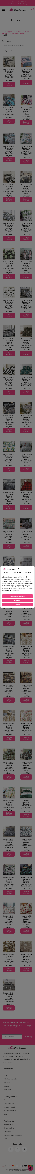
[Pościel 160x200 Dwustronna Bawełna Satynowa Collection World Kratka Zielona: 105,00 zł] (9, 764)
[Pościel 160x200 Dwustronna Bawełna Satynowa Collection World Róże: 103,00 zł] (9, 917)
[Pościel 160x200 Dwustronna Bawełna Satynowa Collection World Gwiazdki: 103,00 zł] (9, 417)
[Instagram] (17, 1149)
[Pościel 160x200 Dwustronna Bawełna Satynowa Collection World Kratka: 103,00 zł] (26, 302)
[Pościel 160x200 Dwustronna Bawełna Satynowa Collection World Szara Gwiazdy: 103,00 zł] (9, 994)
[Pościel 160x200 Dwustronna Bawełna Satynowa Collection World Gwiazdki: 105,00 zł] (26, 533)
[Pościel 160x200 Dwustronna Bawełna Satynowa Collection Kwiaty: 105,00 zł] (9, 801)
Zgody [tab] (6, 572)
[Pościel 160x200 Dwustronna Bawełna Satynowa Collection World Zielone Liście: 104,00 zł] (9, 879)
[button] (3, 9)
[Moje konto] (31, 9)
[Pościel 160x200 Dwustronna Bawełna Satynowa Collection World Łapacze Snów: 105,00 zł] (9, 71)
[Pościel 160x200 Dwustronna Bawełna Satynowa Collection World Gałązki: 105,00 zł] (26, 648)
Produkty (17, 31)
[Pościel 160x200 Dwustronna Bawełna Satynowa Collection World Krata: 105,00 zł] (9, 340)
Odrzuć (17, 605)
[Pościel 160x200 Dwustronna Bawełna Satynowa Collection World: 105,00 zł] (9, 109)
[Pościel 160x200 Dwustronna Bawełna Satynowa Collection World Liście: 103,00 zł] (26, 186)
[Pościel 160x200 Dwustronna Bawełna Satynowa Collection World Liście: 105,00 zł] (9, 263)
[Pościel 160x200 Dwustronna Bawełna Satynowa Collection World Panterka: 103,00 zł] (26, 610)
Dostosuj (17, 600)
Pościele (26, 31)
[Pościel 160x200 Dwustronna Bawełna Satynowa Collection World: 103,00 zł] (26, 70)
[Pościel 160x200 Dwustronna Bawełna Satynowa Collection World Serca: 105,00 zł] (9, 302)
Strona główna (6, 31)
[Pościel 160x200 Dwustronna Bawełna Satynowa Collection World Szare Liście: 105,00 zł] (9, 841)
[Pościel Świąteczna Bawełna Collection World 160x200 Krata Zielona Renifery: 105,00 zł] (26, 802)
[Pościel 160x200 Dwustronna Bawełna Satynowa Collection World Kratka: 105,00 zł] (9, 225)
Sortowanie (6, 41)
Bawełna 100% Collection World (12, 33)
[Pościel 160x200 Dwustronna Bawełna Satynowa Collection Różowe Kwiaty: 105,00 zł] (26, 109)
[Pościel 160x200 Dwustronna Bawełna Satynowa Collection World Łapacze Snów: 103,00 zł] (26, 379)
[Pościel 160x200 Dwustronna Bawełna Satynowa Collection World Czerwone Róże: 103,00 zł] (26, 917)
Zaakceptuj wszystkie (17, 596)
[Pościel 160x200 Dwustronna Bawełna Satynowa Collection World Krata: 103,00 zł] (26, 263)
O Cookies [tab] (28, 572)
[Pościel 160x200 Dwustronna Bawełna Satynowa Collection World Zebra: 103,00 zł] (9, 186)
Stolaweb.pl (23, 1170)
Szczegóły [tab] (17, 572)
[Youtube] (24, 1149)
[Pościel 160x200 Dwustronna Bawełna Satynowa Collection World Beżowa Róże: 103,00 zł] (26, 956)
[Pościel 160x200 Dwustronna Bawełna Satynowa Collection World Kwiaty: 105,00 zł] (26, 148)
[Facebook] (11, 1149)
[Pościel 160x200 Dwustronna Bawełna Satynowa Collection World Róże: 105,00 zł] (9, 725)
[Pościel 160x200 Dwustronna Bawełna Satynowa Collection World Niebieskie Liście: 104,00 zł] (26, 879)
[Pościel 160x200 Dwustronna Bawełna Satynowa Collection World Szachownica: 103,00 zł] (9, 379)
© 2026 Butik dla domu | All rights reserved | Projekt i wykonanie (17, 1170)
